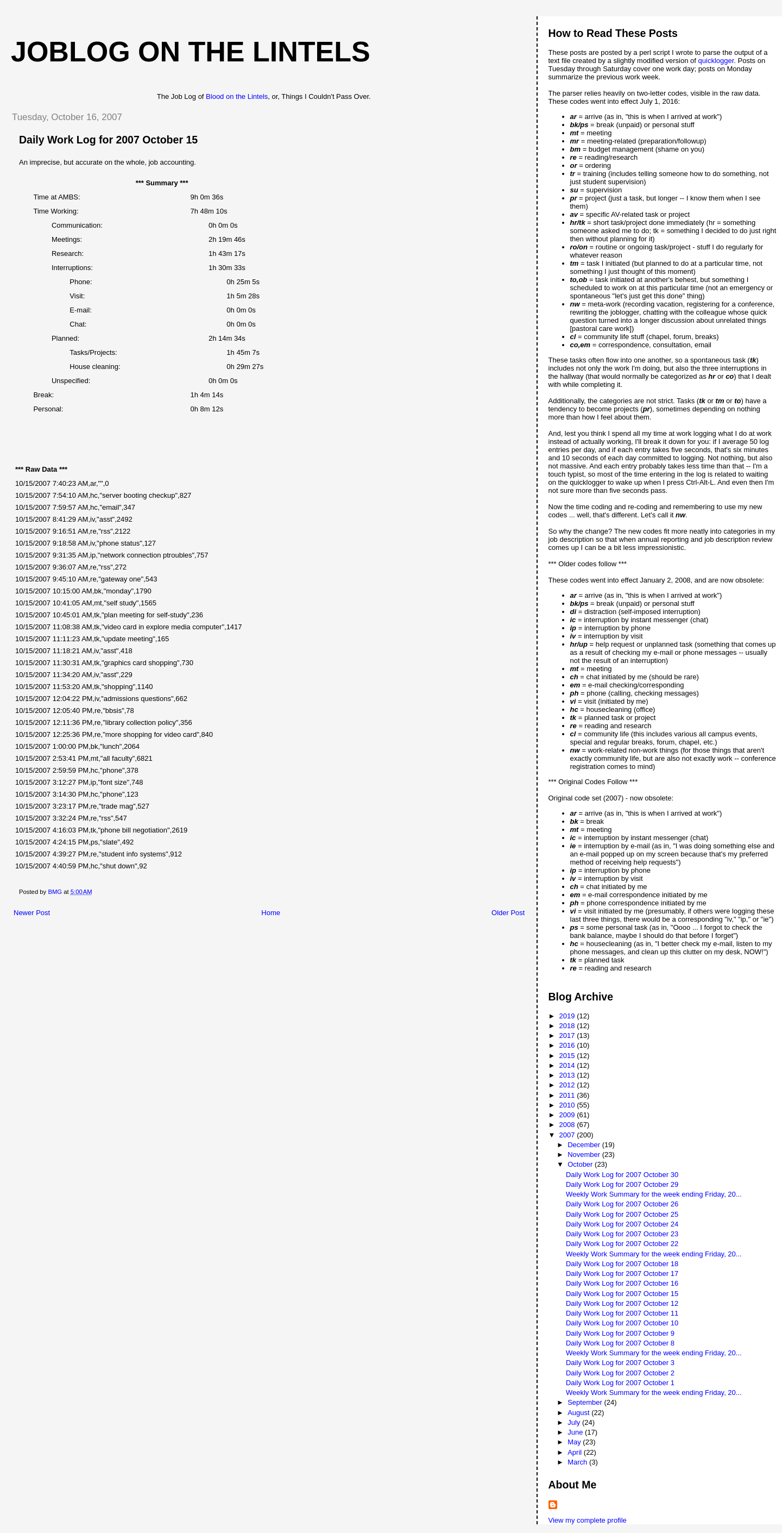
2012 (568, 1085)
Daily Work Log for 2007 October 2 (620, 1373)
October (581, 1164)
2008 (568, 1125)
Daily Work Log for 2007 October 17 (622, 1273)
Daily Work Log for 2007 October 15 (622, 1294)
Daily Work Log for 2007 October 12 (622, 1303)
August (579, 1413)
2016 (568, 1045)
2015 (568, 1056)
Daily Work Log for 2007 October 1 (620, 1383)
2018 (568, 1026)
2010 (568, 1105)
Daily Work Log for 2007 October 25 (622, 1214)
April (575, 1452)
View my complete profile (587, 1520)
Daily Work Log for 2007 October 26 (622, 1204)
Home (270, 913)
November (584, 1154)
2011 (568, 1095)
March (578, 1462)
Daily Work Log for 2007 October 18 (622, 1264)
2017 (568, 1035)
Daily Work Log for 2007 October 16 (622, 1283)
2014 (568, 1065)
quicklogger (716, 61)
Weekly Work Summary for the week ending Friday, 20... (654, 1194)
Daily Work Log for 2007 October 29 (622, 1184)
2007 (568, 1135)
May (575, 1442)
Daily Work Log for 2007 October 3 (620, 1363)
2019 (568, 1016)
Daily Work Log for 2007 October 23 (622, 1234)
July (574, 1422)
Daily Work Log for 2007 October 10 (622, 1323)
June (576, 1432)
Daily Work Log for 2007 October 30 (622, 1175)
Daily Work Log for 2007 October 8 (620, 1343)
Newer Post (32, 913)
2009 (568, 1115)
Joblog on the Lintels (190, 51)
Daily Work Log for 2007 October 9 (620, 1333)
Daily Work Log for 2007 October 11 (622, 1313)
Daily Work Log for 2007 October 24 (622, 1224)
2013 (568, 1075)
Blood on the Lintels (237, 96)
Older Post (508, 913)
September (585, 1402)
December (584, 1145)
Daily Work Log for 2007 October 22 (622, 1244)
